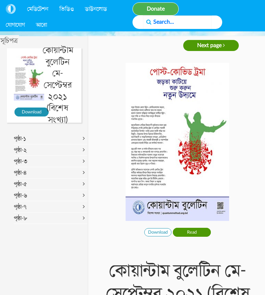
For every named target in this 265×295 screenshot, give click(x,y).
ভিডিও (66, 9)
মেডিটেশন (37, 9)
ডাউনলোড (96, 9)
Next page (211, 45)
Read (192, 232)
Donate (156, 9)
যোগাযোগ (15, 25)
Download (31, 112)
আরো (41, 25)
